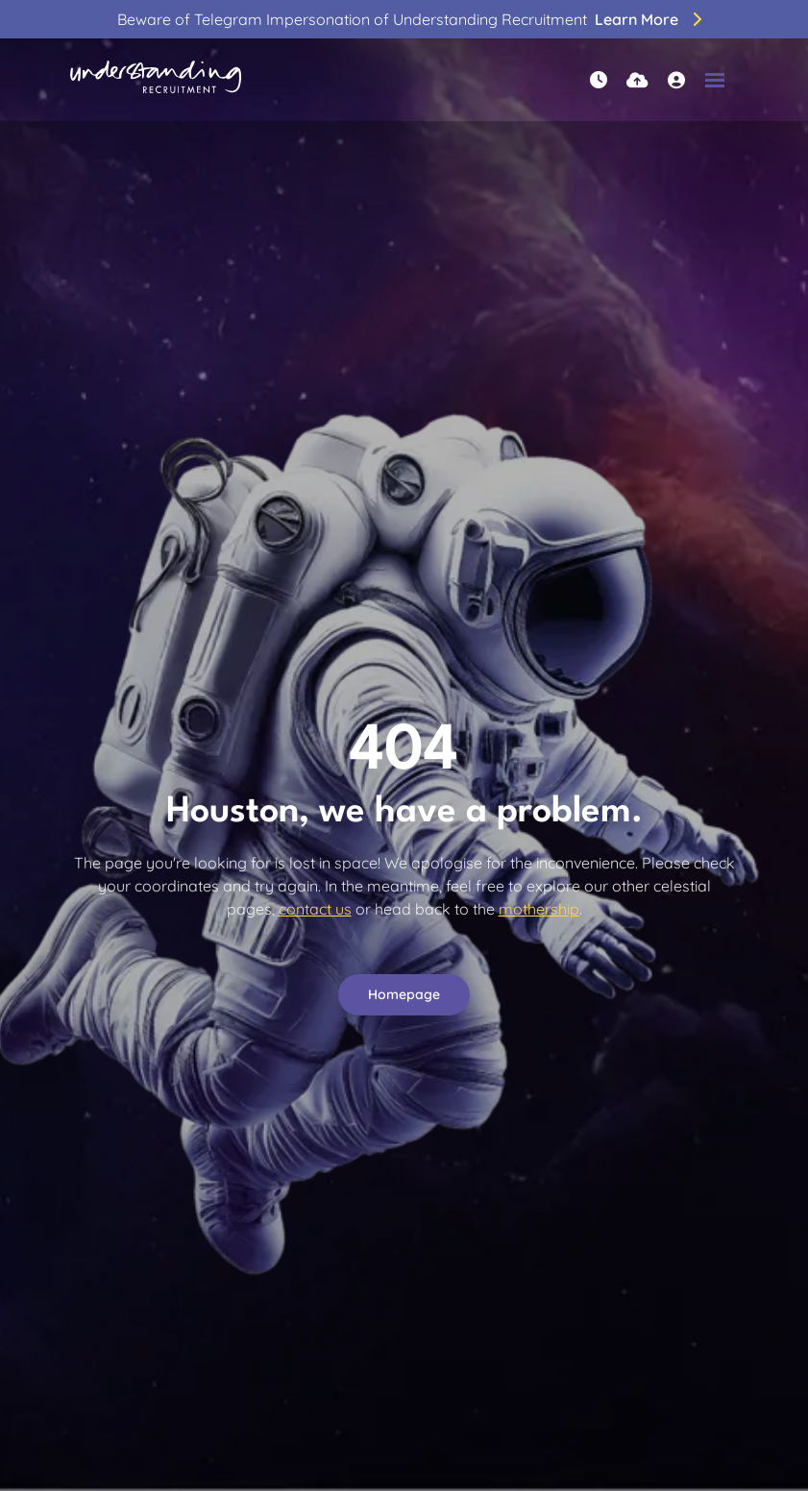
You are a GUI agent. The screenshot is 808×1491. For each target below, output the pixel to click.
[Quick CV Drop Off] (637, 80)
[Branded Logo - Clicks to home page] (155, 80)
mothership (539, 908)
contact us (315, 908)
